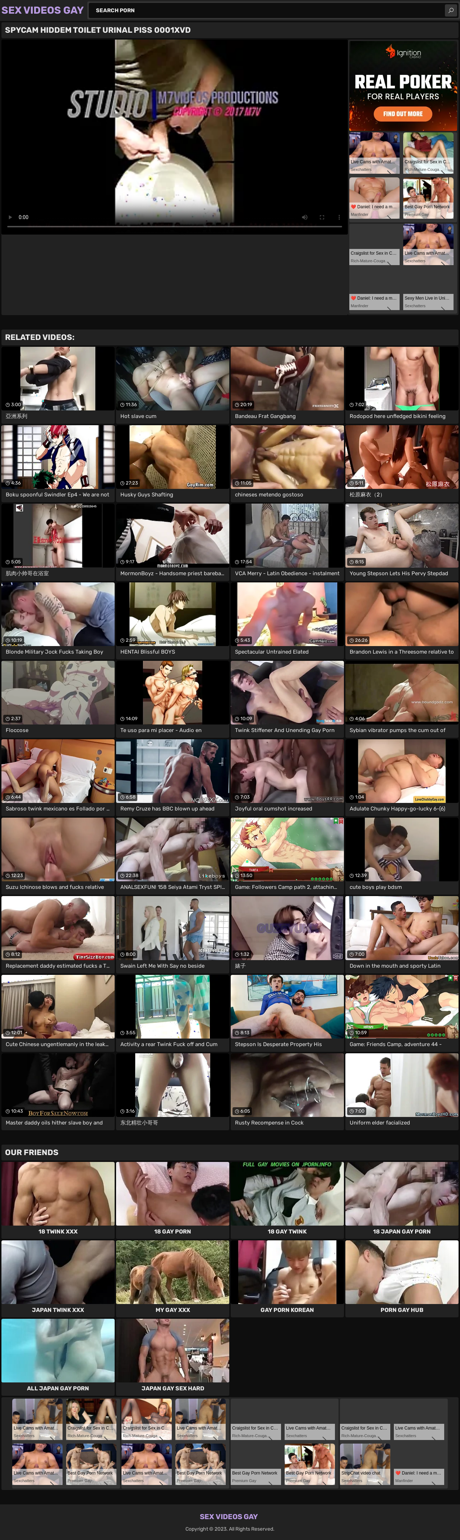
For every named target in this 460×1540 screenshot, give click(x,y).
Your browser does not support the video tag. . (174, 137)
